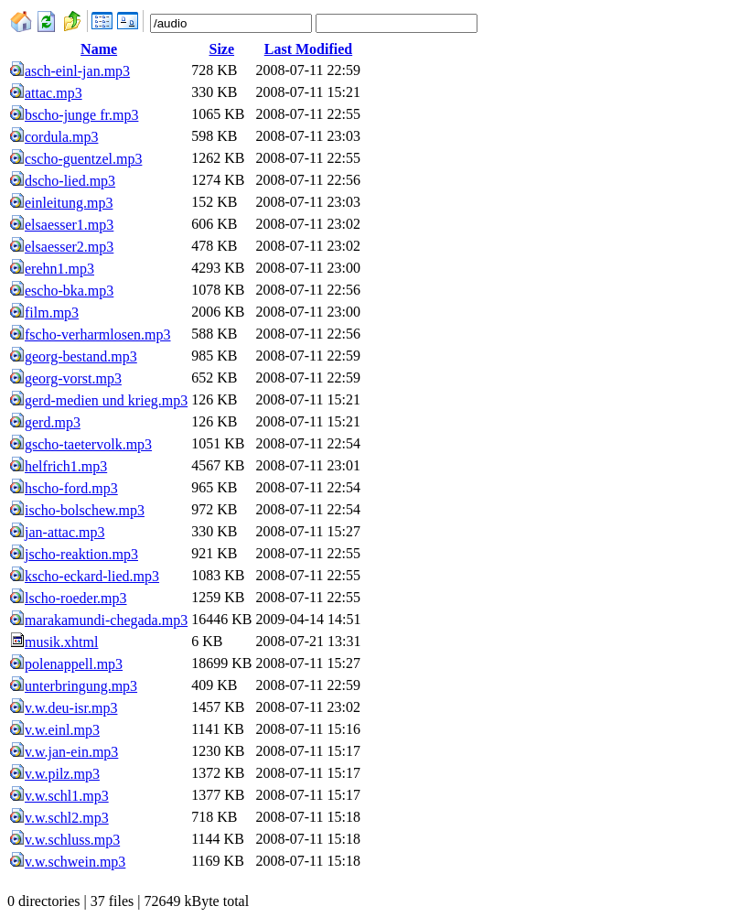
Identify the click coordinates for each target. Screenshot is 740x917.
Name (98, 49)
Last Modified (308, 49)
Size (222, 49)
